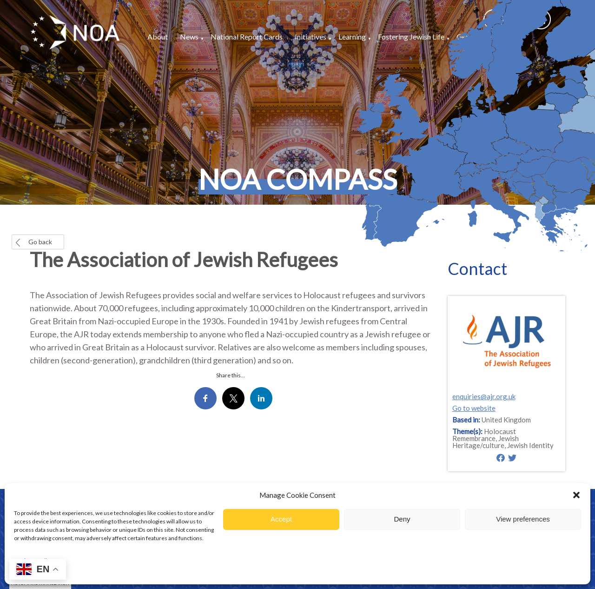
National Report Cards (247, 36)
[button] (576, 495)
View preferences (523, 519)
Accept (281, 519)
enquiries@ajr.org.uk (484, 396)
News (189, 36)
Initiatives (310, 36)
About (157, 36)
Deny (402, 519)
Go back (40, 242)
